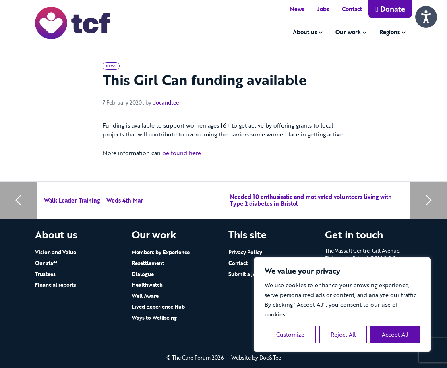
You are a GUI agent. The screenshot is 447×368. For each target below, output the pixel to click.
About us (305, 32)
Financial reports (55, 285)
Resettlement (148, 263)
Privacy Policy (245, 252)
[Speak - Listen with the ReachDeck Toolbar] (426, 17)
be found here (181, 152)
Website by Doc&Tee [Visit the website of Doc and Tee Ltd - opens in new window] (256, 357)
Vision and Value (55, 252)
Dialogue (143, 274)
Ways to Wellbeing (154, 317)
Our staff (46, 263)
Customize (290, 334)
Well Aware (145, 295)
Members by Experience (161, 252)
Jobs (323, 9)
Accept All (395, 334)
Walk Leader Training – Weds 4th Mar (93, 200)
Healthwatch (147, 285)
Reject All (343, 334)
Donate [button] (390, 9)
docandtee (166, 102)
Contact (352, 9)
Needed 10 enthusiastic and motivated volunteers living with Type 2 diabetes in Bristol (311, 200)
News (297, 9)
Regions (389, 32)
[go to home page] (72, 22)
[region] (342, 304)
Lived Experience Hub (158, 306)
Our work (348, 32)
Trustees (45, 274)
